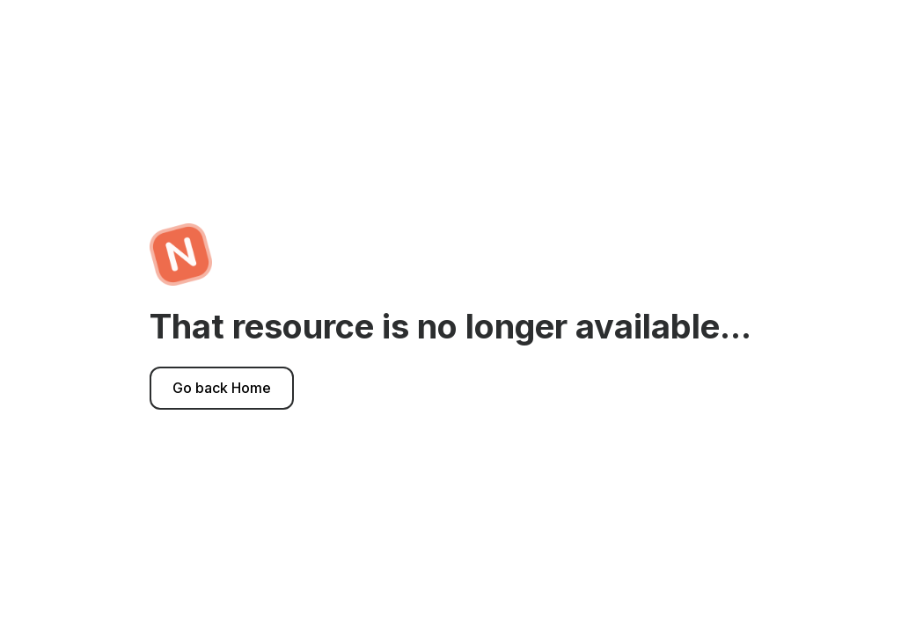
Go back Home (221, 388)
